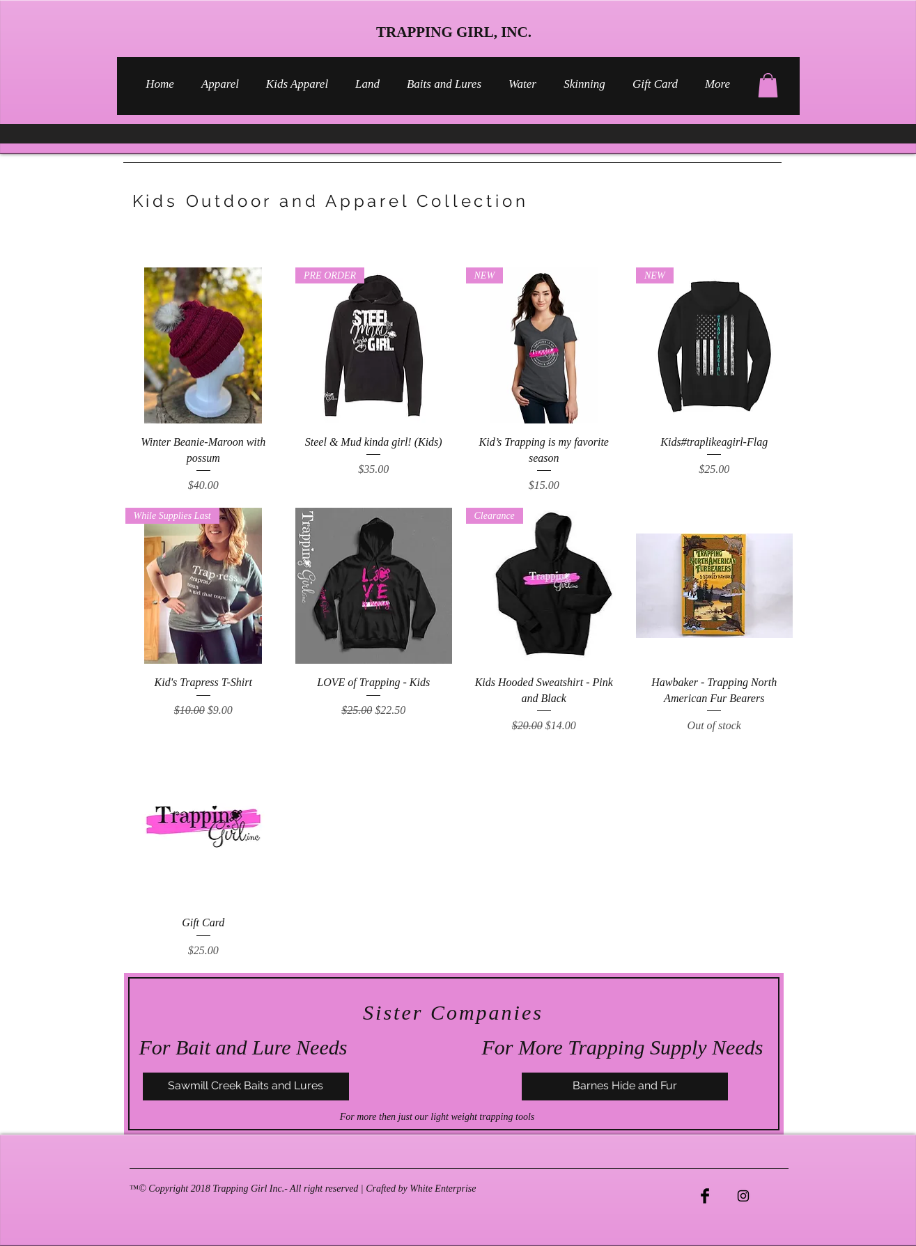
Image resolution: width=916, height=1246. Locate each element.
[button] (768, 85)
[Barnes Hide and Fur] (625, 1086)
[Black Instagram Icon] (743, 1196)
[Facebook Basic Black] (705, 1196)
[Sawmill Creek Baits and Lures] (246, 1086)
